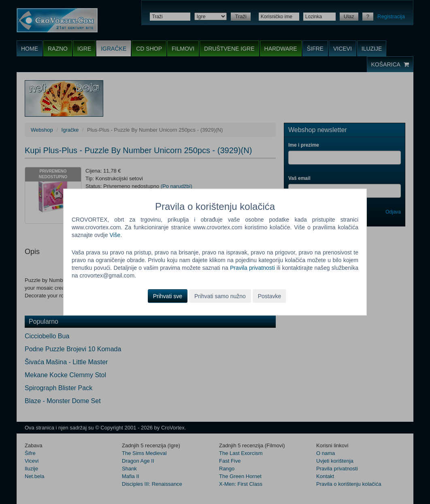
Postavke (269, 296)
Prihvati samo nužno (220, 296)
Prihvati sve (167, 296)
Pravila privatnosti (252, 268)
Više (114, 235)
